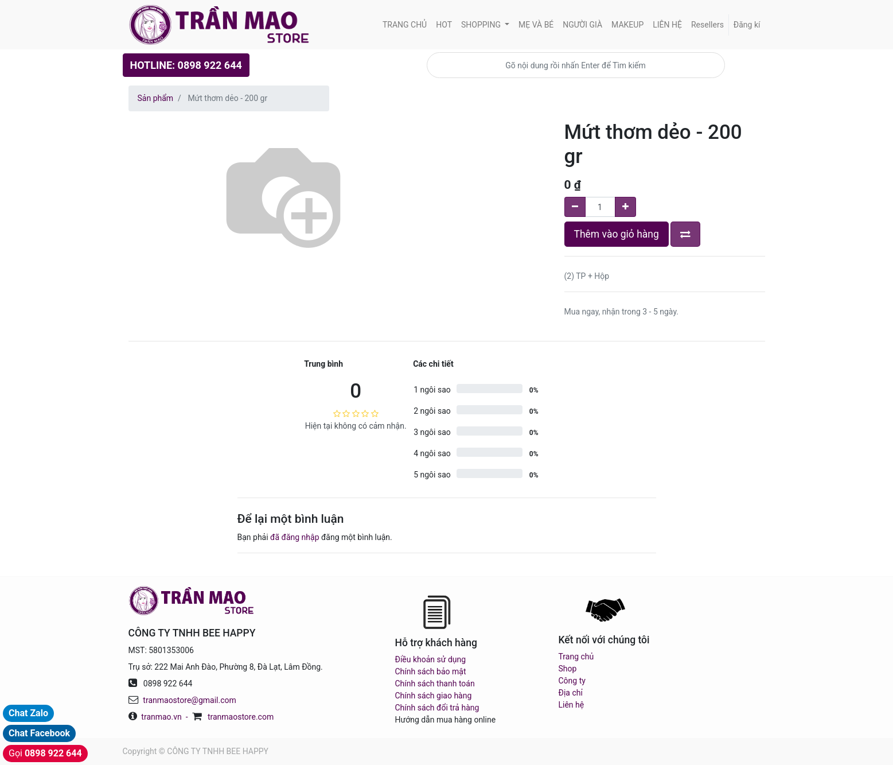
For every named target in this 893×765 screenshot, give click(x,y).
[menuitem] (404, 25)
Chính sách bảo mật (430, 671)
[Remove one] (575, 207)
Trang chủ (576, 656)
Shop (568, 668)
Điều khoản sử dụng (430, 659)
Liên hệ (571, 704)
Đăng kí (747, 24)
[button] (685, 234)
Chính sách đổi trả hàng (437, 707)
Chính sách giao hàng (433, 695)
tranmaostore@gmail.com (189, 700)
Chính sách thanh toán (435, 683)
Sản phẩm (156, 98)
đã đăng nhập (294, 537)
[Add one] (625, 207)
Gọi (45, 753)
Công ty (572, 680)
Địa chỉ (571, 692)
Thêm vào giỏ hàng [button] (616, 234)
